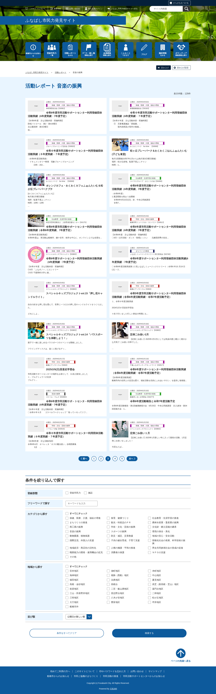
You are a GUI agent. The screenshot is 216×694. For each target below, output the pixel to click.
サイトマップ (155, 671)
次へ (131, 458)
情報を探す (88, 54)
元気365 (113, 689)
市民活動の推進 (110, 676)
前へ (85, 458)
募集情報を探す (181, 54)
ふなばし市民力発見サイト (36, 72)
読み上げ (165, 67)
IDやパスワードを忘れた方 (112, 671)
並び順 (31, 616)
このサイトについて (37, 9)
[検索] (187, 9)
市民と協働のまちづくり (86, 676)
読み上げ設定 (183, 67)
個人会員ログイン (95, 9)
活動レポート (60, 72)
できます (125, 54)
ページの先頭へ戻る (181, 661)
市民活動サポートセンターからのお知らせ (144, 676)
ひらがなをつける (181, 3)
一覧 (51, 54)
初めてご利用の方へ (60, 671)
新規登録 (57, 9)
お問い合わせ (74, 9)
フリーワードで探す (39, 503)
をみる (70, 54)
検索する (149, 633)
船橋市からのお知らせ (33, 54)
